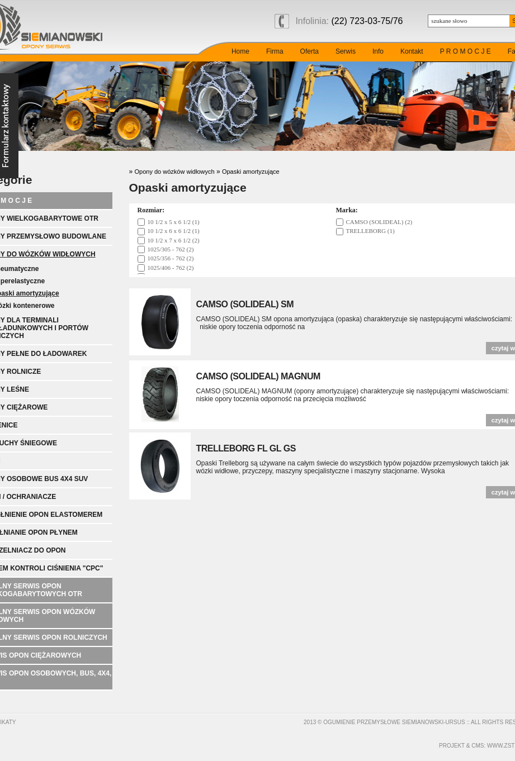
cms (477, 746)
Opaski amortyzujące (251, 171)
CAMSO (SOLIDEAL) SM (245, 304)
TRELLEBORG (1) (370, 230)
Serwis (346, 51)
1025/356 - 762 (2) (171, 258)
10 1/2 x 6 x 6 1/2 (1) (174, 230)
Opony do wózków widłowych (175, 171)
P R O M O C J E (465, 51)
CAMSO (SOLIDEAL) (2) (379, 221)
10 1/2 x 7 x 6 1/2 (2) (174, 240)
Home (240, 51)
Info (378, 51)
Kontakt (411, 51)
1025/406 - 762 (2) (171, 267)
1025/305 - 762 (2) (171, 249)
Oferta (309, 51)
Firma (275, 51)
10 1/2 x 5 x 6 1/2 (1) (174, 221)
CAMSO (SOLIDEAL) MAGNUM (258, 376)
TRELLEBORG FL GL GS (246, 448)
